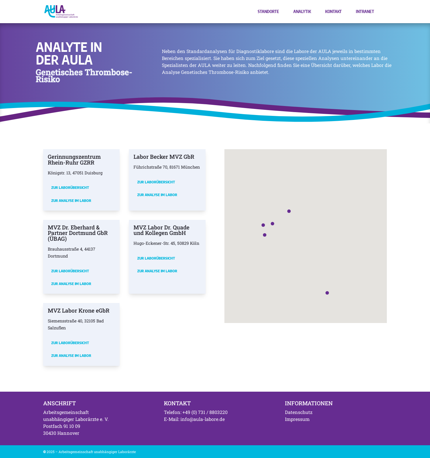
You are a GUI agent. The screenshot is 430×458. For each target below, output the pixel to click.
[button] (272, 223)
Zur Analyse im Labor (71, 200)
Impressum (297, 419)
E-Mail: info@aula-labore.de (194, 419)
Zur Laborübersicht (70, 187)
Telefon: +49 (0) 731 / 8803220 (196, 412)
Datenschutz (298, 412)
